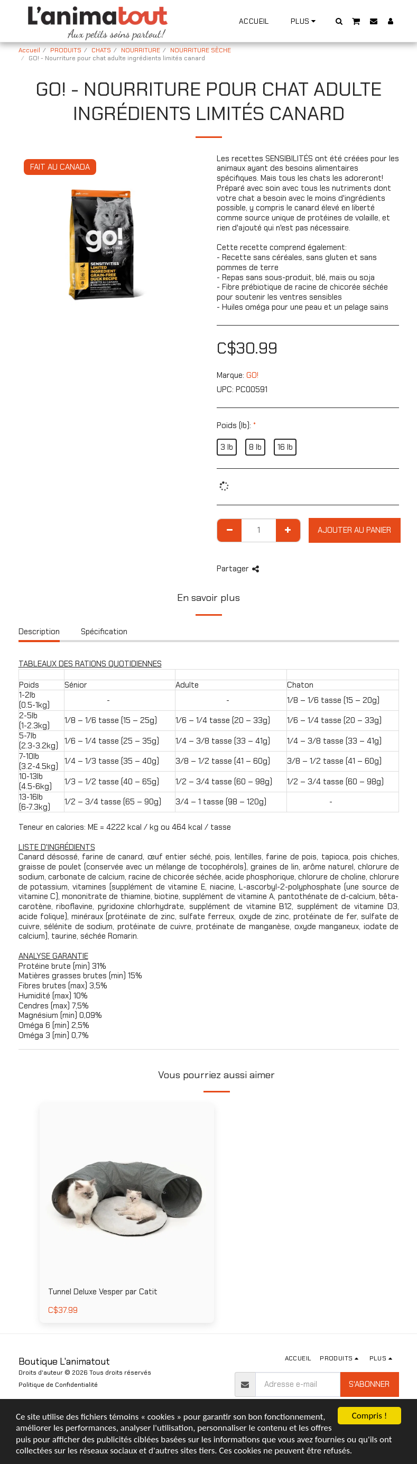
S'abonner (369, 1384)
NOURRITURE (140, 50)
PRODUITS (65, 50)
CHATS (101, 50)
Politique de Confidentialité (58, 1384)
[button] (339, 21)
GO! (252, 375)
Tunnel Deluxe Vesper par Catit (102, 1291)
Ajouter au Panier (354, 530)
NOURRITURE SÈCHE (200, 50)
